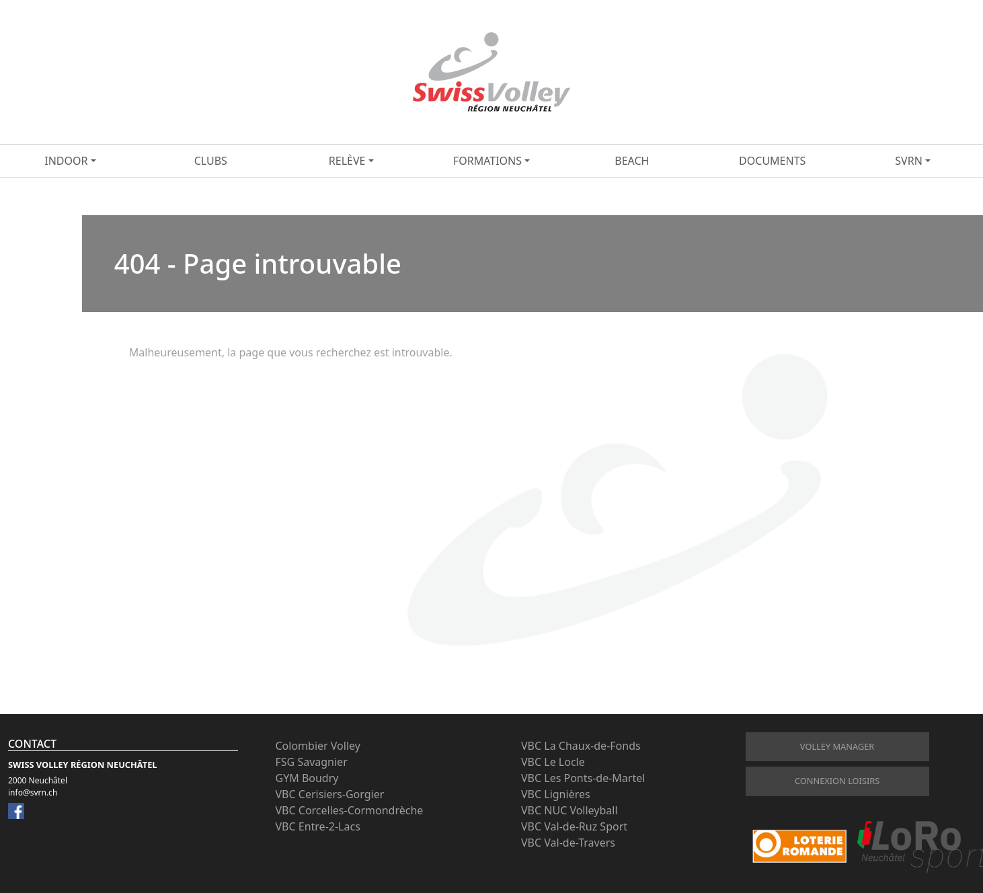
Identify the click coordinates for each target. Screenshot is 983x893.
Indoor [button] (65, 160)
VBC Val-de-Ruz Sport (574, 826)
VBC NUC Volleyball (569, 810)
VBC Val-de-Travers (568, 842)
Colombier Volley (318, 745)
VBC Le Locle (553, 761)
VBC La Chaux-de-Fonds (581, 745)
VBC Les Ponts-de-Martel (583, 778)
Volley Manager (837, 746)
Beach (632, 160)
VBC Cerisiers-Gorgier (330, 794)
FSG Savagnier (312, 761)
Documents (772, 160)
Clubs (210, 160)
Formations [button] (487, 160)
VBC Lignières (555, 794)
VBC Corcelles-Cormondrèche (350, 810)
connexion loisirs (837, 781)
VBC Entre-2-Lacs (318, 826)
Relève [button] (347, 160)
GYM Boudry (307, 778)
